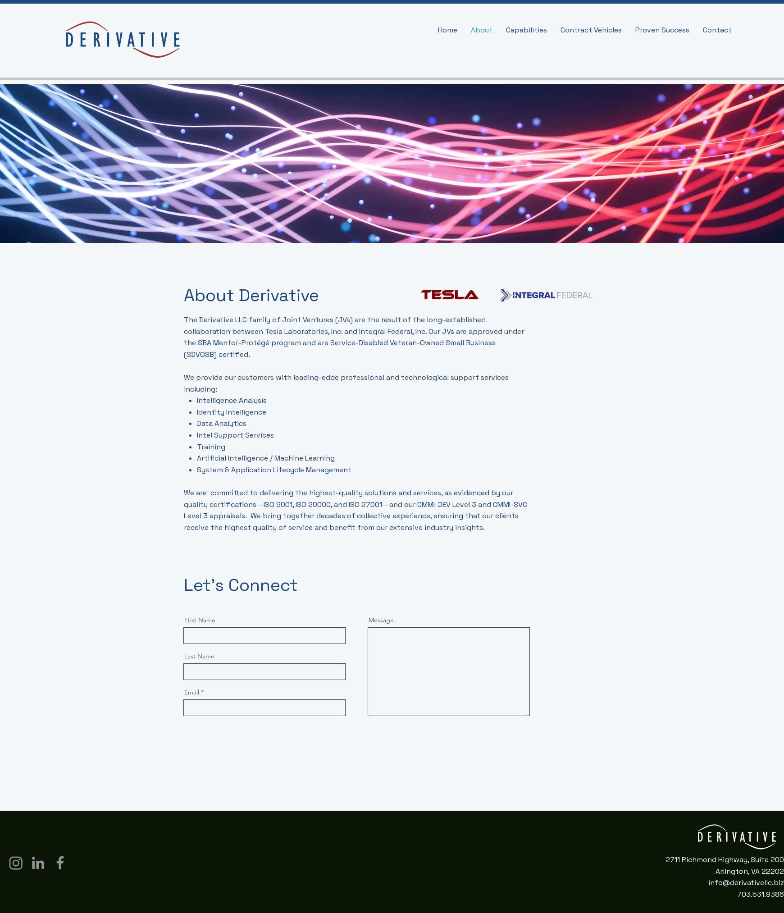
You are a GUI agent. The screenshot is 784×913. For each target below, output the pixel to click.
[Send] (498, 734)
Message (381, 620)
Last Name (199, 656)
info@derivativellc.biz (746, 882)
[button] (526, 30)
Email (191, 692)
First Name (199, 620)
